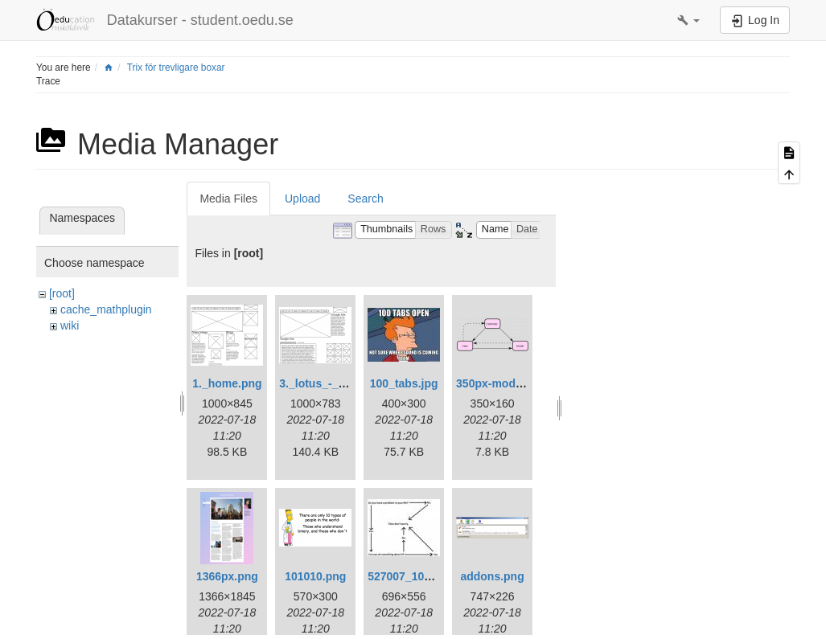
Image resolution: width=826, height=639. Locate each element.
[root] (62, 293)
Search (365, 198)
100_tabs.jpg (404, 383)
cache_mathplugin (106, 309)
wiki (69, 325)
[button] (688, 20)
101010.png (315, 576)
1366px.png (227, 576)
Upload (302, 198)
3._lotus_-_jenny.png (334, 383)
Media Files (228, 198)
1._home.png (226, 383)
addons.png (492, 576)
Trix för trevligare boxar (176, 67)
